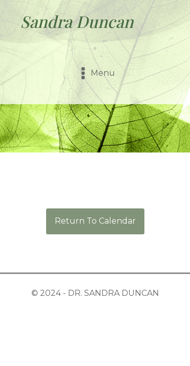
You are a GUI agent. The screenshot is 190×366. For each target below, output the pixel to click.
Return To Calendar (95, 221)
